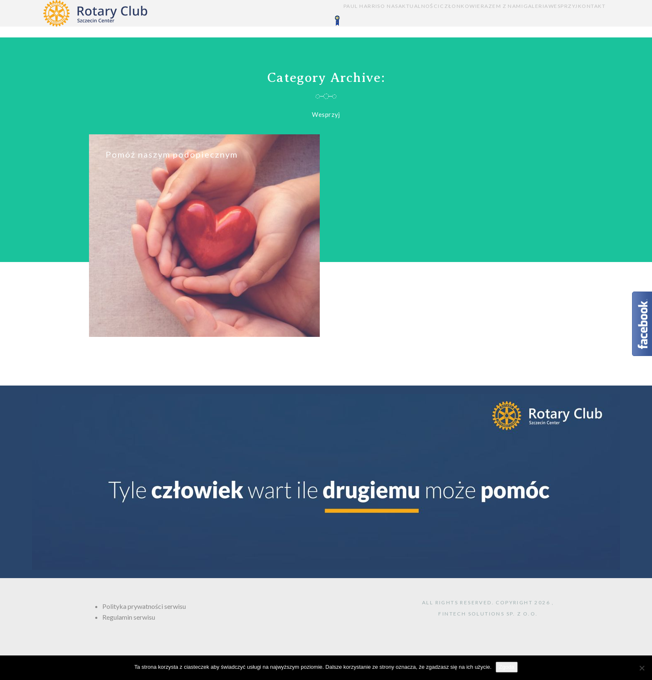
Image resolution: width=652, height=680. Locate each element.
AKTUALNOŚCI (353, 18)
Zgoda (506, 667)
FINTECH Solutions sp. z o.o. (488, 614)
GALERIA (509, 18)
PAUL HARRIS (269, 18)
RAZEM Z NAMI (462, 18)
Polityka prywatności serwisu (144, 606)
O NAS (310, 18)
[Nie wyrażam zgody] (641, 668)
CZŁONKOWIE (407, 18)
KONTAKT (591, 18)
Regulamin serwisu (128, 617)
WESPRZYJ (549, 18)
